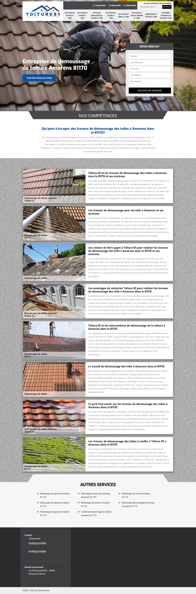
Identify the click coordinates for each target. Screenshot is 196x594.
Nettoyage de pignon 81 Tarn (82, 15)
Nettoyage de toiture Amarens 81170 (95, 504)
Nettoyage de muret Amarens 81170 (136, 495)
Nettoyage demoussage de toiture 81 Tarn (97, 15)
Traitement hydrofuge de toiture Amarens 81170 (96, 514)
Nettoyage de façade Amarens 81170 (54, 504)
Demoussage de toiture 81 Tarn (151, 15)
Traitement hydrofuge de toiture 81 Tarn (166, 15)
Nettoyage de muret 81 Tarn (123, 15)
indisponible (99, 5)
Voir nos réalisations (39, 78)
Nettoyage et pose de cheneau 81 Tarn (137, 15)
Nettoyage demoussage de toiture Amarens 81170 (138, 504)
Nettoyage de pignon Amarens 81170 (54, 514)
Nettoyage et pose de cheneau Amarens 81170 (95, 495)
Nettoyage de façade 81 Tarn (111, 15)
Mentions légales (58, 590)
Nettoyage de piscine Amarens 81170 (55, 495)
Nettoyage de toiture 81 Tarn (70, 15)
